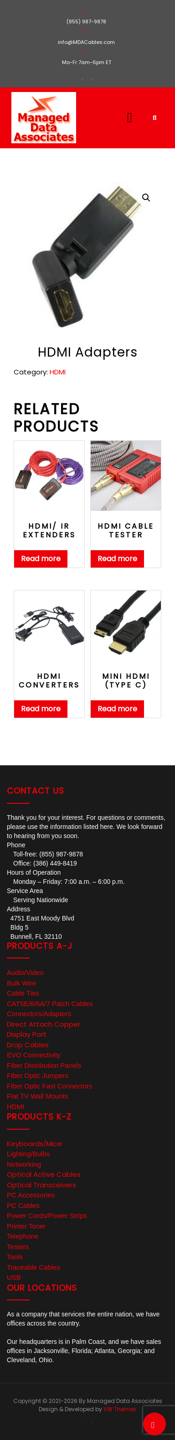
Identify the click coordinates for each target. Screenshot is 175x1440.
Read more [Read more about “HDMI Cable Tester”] (117, 558)
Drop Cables (28, 1045)
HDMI (58, 372)
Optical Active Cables (44, 1174)
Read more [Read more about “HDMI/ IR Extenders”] (41, 558)
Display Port (26, 1034)
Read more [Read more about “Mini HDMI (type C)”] (117, 709)
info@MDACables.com (86, 42)
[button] (116, 117)
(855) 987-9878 (86, 21)
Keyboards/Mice (34, 1143)
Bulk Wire (21, 983)
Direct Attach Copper (43, 1024)
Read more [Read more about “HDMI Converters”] (41, 709)
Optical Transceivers (41, 1185)
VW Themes (119, 1409)
